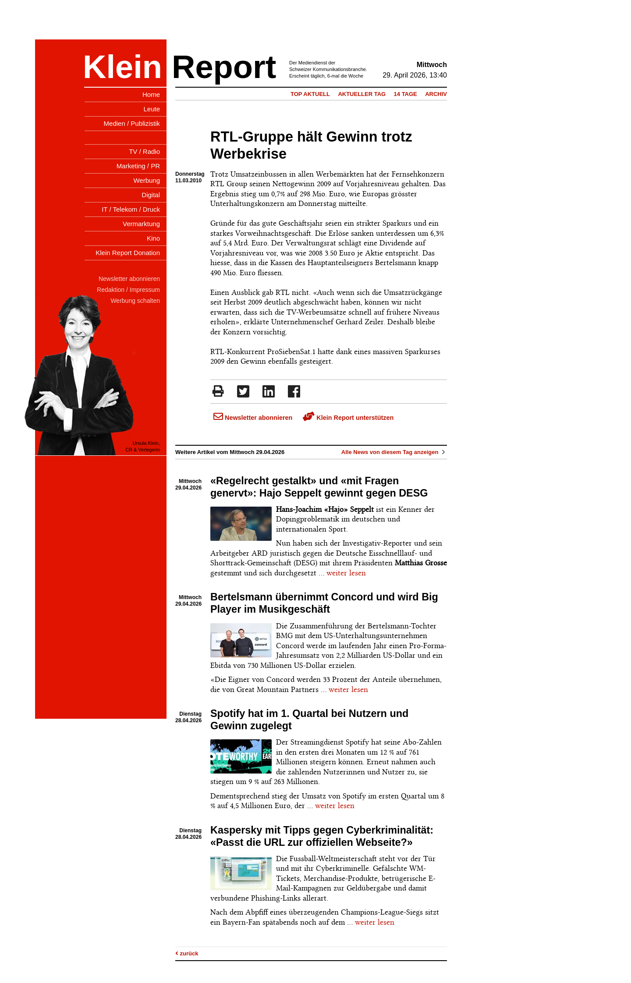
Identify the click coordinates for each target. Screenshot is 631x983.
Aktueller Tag (362, 94)
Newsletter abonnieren (252, 417)
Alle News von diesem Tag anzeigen (394, 452)
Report (224, 67)
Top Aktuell (310, 94)
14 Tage (405, 94)
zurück (187, 953)
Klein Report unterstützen (348, 417)
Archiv (436, 94)
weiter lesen (346, 572)
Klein (122, 67)
